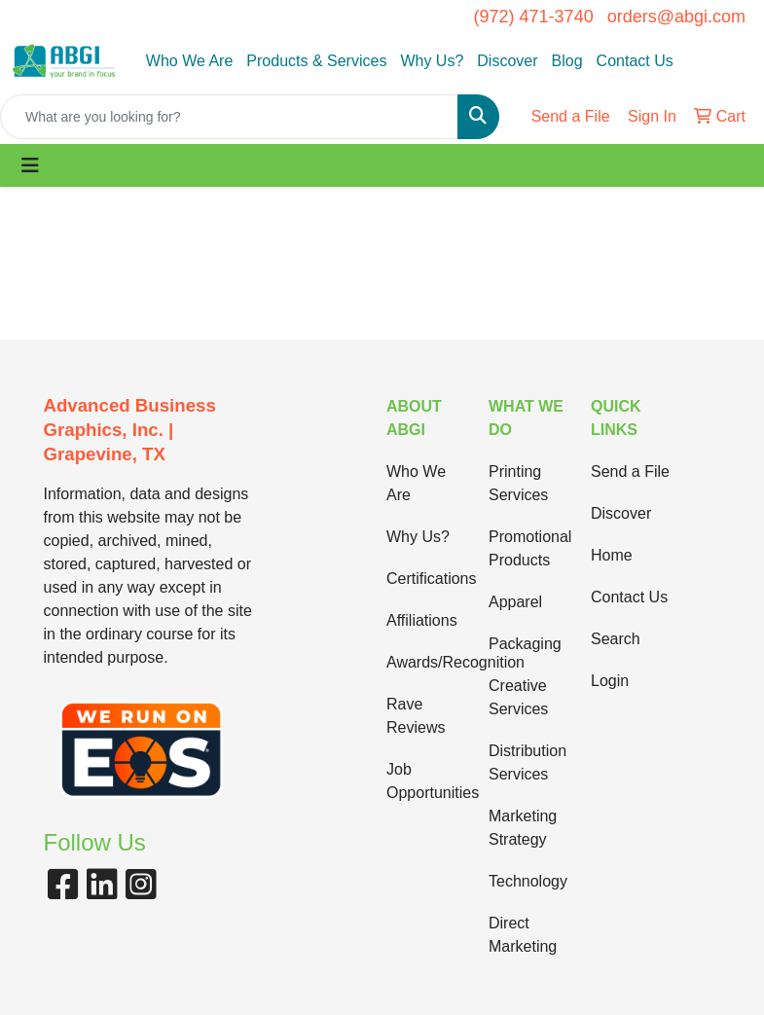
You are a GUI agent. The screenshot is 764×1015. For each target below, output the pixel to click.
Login (610, 680)
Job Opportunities (425, 781)
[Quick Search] (229, 116)
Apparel (515, 602)
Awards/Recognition (425, 662)
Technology (528, 881)
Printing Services (518, 483)
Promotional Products (528, 548)
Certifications (425, 578)
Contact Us (635, 61)
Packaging (525, 643)
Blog (567, 61)
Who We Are (190, 61)
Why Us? (431, 61)
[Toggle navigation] (30, 165)
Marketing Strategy (523, 828)
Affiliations (421, 620)
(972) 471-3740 (534, 16)
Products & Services (316, 61)
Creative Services (518, 697)
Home (612, 555)
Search (615, 639)
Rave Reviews (415, 716)
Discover (507, 61)
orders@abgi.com (676, 16)
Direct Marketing (523, 935)
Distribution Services (527, 762)
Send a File (630, 471)
